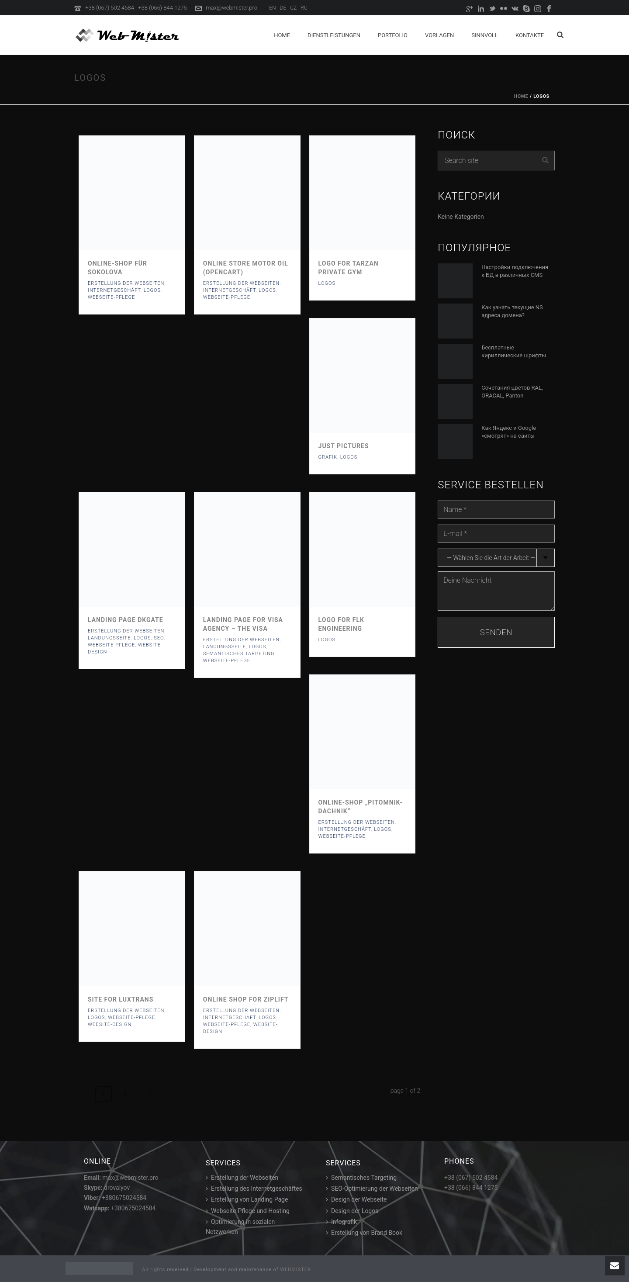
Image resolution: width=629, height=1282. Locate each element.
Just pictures (343, 445)
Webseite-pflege (111, 297)
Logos (152, 290)
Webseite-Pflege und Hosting (248, 1210)
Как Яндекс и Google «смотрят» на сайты (508, 432)
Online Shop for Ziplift (246, 999)
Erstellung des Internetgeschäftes (254, 1188)
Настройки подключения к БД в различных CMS (514, 271)
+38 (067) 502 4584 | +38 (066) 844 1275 (136, 7)
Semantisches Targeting (361, 1177)
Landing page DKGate (125, 619)
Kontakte (529, 35)
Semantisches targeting (239, 654)
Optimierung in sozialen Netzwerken (240, 1226)
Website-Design (109, 1024)
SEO (159, 638)
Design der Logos (352, 1210)
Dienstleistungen (334, 35)
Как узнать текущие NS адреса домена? (512, 311)
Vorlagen (439, 35)
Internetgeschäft (114, 290)
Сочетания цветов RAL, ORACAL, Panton (512, 391)
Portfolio (393, 35)
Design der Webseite (356, 1199)
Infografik (341, 1221)
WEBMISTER (295, 1269)
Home (282, 35)
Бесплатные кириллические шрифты (513, 351)
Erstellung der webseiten (126, 283)
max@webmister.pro (231, 7)
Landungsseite (109, 638)
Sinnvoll (484, 35)
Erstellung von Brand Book (364, 1232)
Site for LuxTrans (120, 999)
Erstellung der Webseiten (242, 1177)
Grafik (327, 457)
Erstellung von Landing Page (247, 1199)
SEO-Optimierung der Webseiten (372, 1188)
